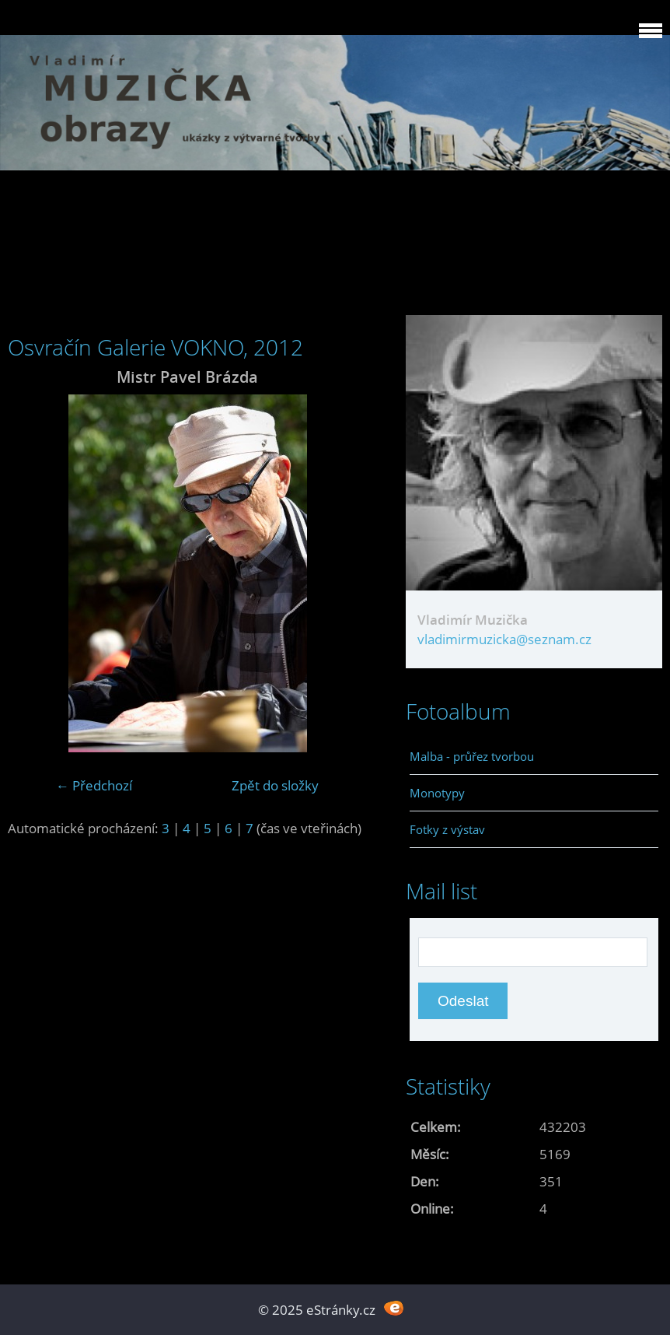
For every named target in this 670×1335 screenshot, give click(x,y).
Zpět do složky (275, 785)
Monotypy (437, 793)
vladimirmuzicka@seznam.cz (504, 639)
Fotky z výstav (447, 829)
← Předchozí (94, 785)
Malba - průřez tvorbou (472, 756)
